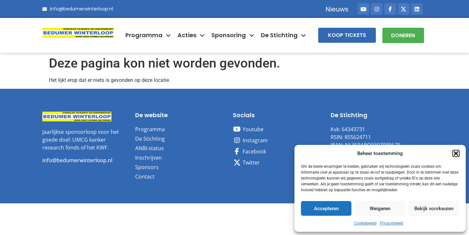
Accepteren (326, 209)
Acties (191, 35)
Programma (148, 35)
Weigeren (380, 209)
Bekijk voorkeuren (433, 209)
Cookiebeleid (365, 223)
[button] (456, 153)
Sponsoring (232, 35)
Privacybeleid (391, 223)
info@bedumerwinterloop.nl (77, 160)
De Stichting (283, 35)
